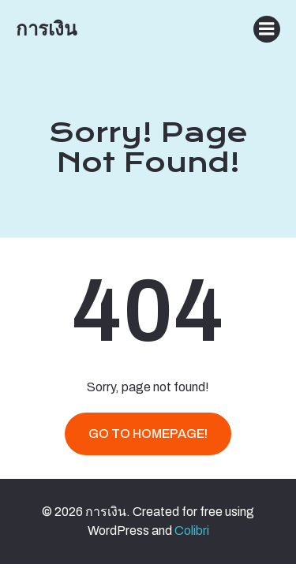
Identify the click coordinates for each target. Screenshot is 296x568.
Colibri (191, 530)
